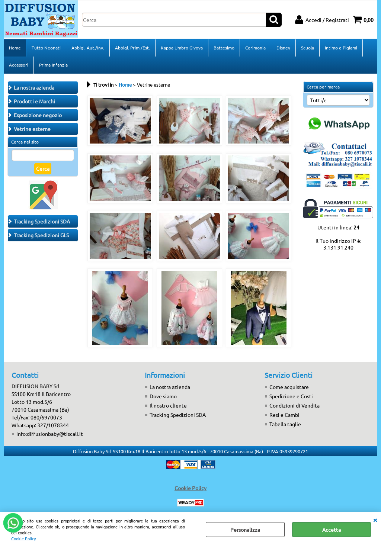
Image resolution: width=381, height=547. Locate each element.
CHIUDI (375, 519)
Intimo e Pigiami (341, 48)
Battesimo (224, 48)
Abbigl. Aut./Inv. (87, 48)
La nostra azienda (170, 386)
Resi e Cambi (284, 414)
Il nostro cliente (168, 405)
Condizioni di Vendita (294, 405)
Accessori (18, 65)
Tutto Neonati (46, 48)
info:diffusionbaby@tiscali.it (49, 433)
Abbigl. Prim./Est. (132, 48)
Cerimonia (255, 48)
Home (15, 48)
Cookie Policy (23, 538)
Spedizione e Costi (291, 396)
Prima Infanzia (53, 65)
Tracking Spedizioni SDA (178, 414)
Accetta (331, 529)
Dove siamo (163, 396)
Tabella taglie (285, 424)
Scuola (307, 48)
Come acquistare (289, 386)
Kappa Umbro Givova (182, 48)
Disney (283, 48)
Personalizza (245, 529)
